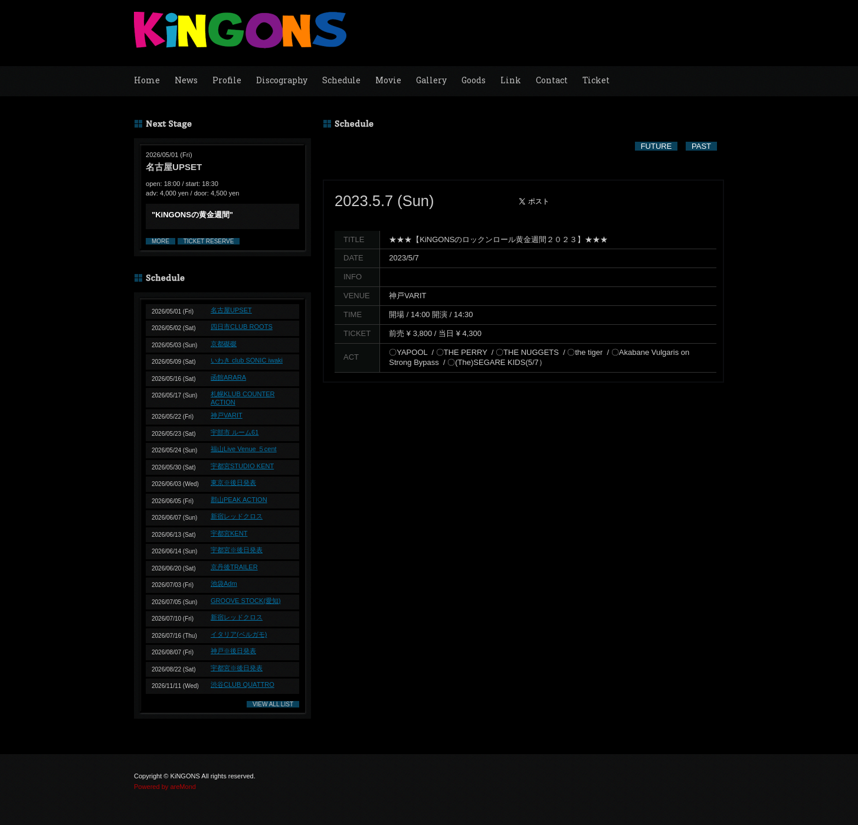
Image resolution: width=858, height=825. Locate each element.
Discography (281, 80)
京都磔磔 (224, 343)
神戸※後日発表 (233, 650)
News (186, 80)
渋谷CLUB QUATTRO (242, 684)
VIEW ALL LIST (273, 704)
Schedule (341, 80)
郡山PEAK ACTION (239, 499)
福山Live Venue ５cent (244, 448)
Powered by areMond (165, 786)
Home (147, 80)
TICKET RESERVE (209, 241)
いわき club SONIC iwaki (247, 360)
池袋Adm (224, 583)
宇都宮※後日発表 (237, 549)
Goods (473, 80)
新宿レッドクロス (237, 516)
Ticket (596, 80)
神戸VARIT (227, 415)
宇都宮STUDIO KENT (242, 465)
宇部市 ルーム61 (234, 432)
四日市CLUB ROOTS (242, 326)
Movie (388, 80)
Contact (552, 80)
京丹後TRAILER (234, 566)
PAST (701, 146)
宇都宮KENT (229, 533)
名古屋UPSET (231, 310)
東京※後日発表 (233, 482)
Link (510, 80)
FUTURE (656, 146)
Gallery (431, 80)
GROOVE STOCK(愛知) (246, 600)
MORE (160, 241)
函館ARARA (228, 377)
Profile (226, 80)
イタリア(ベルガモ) (239, 634)
